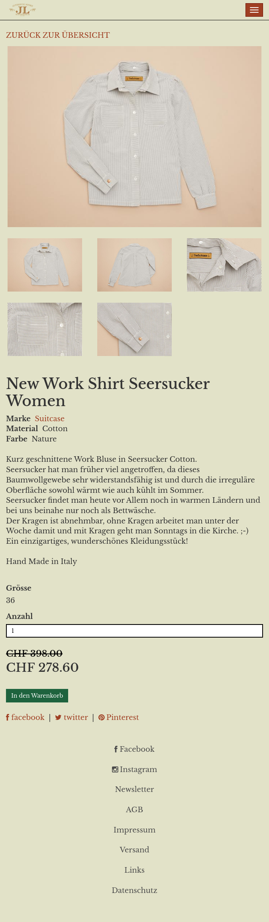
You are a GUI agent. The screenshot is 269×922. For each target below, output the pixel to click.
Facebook (134, 749)
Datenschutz (134, 890)
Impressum (134, 830)
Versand (134, 850)
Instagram (134, 769)
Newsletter (134, 789)
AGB (134, 809)
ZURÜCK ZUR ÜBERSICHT (58, 35)
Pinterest (118, 717)
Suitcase (50, 418)
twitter (71, 717)
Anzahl (19, 616)
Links (134, 870)
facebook (25, 717)
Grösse (18, 588)
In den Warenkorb (37, 695)
